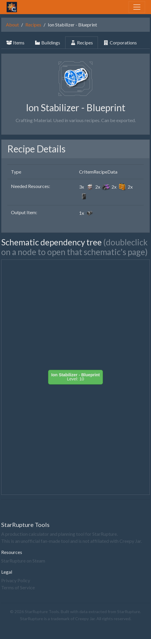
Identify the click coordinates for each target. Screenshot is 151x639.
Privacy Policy (15, 580)
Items (15, 42)
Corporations (120, 42)
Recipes (33, 24)
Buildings (47, 42)
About (12, 24)
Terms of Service (18, 587)
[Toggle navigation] (137, 7)
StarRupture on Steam (23, 560)
